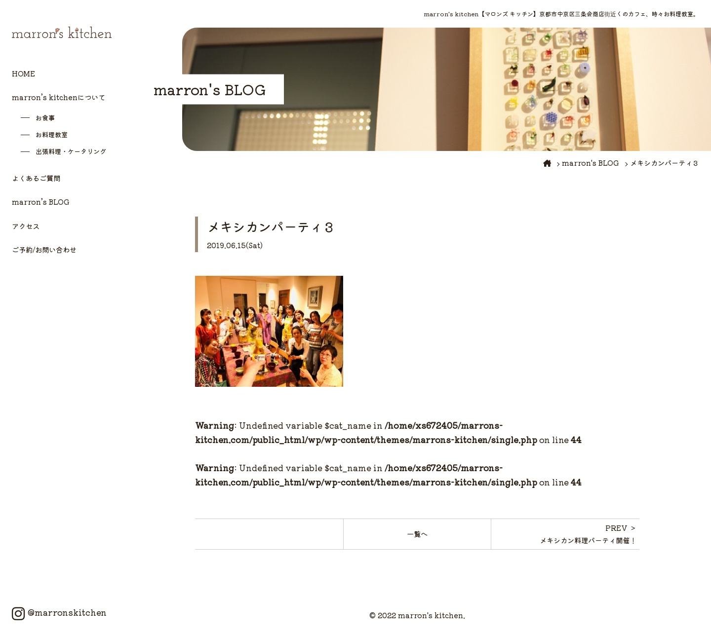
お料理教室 (52, 134)
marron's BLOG (590, 162)
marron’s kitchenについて (58, 97)
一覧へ (417, 533)
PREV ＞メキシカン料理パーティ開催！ (588, 533)
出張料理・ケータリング (71, 151)
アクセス (26, 226)
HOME (23, 73)
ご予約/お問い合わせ (44, 249)
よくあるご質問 (36, 178)
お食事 (45, 117)
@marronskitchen (59, 612)
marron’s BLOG (41, 201)
